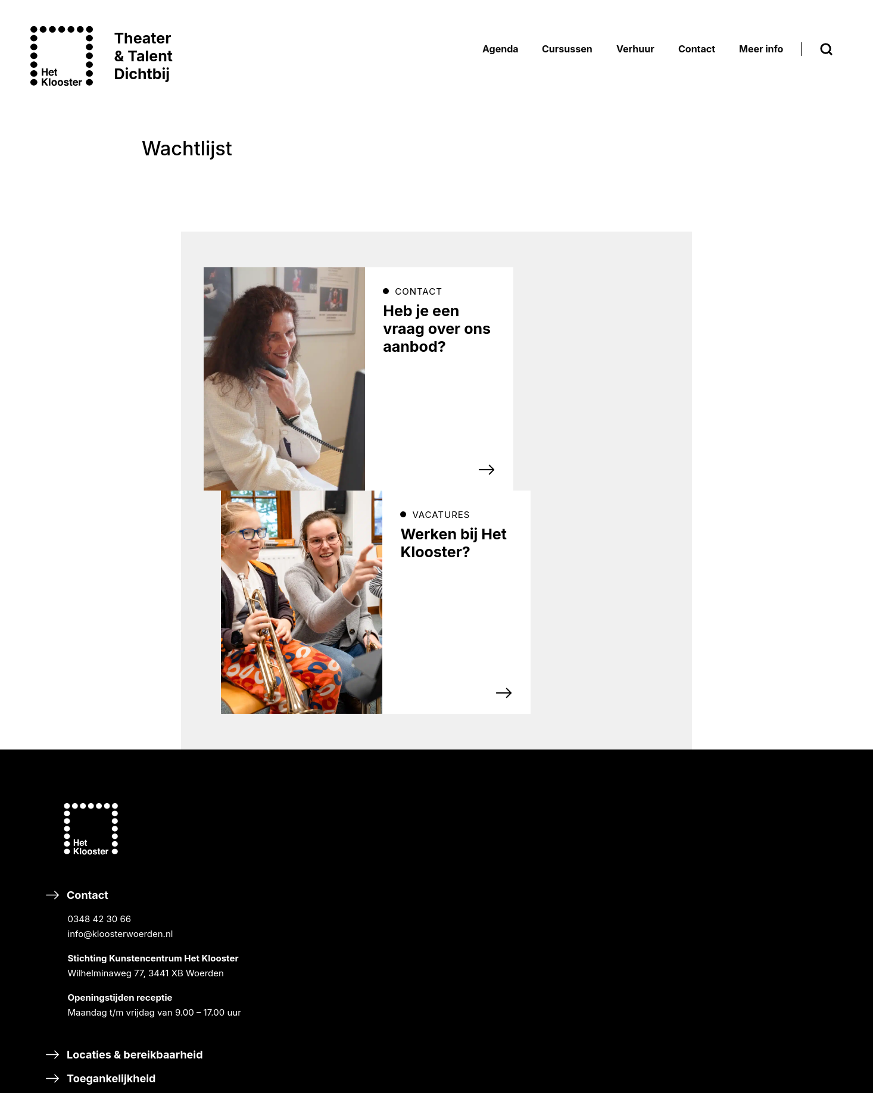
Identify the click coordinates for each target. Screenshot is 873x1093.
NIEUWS (754, 632)
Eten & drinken (94, 914)
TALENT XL (627, 820)
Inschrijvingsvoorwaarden (791, 763)
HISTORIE (757, 648)
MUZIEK (620, 739)
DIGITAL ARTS (633, 804)
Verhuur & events (635, 940)
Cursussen (618, 714)
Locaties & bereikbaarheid (124, 866)
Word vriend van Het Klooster (400, 999)
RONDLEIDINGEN (639, 666)
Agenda (610, 592)
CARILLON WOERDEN (782, 729)
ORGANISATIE (766, 664)
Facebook (338, 756)
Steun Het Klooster (372, 975)
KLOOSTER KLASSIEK (649, 633)
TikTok (332, 789)
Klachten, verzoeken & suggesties (145, 938)
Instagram (442, 756)
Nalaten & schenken (375, 1023)
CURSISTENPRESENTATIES (660, 649)
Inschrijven (358, 677)
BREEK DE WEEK (638, 617)
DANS (615, 771)
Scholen (611, 853)
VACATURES (763, 696)
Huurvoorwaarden (775, 795)
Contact (146, 760)
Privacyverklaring (773, 811)
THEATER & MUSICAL (648, 788)
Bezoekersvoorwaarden (787, 779)
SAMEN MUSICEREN (646, 755)
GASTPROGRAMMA (645, 682)
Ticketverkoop (767, 827)
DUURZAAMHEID (773, 680)
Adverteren (620, 964)
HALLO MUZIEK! (637, 907)
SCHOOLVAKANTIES (780, 713)
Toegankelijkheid (101, 890)
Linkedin (438, 789)
